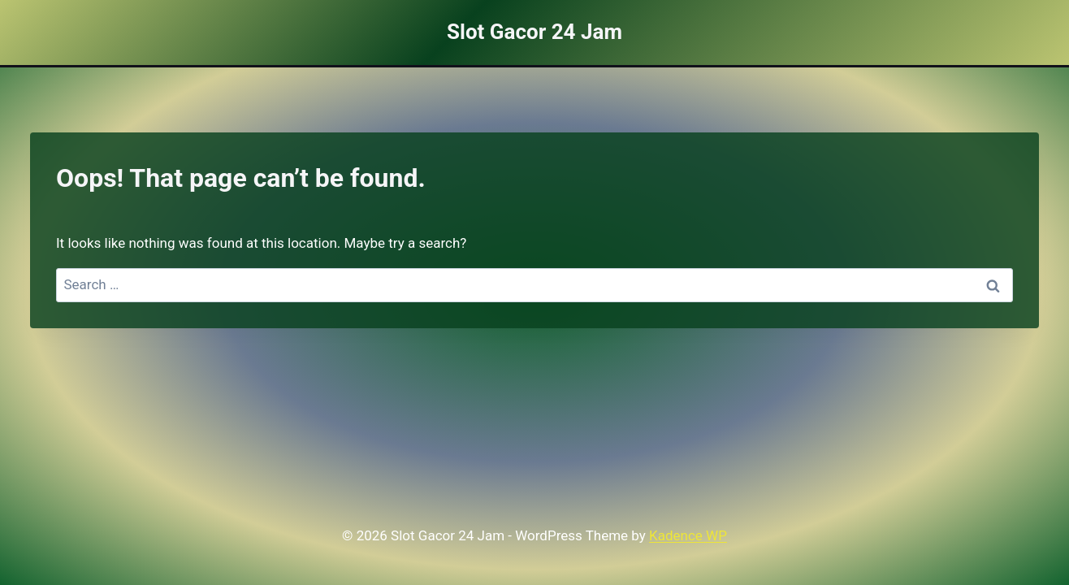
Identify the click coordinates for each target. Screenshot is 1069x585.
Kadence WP (688, 535)
